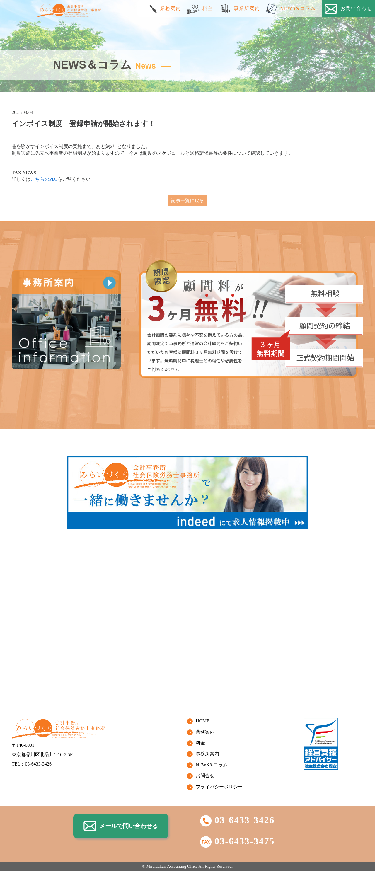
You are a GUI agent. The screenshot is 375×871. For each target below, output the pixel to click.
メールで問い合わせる (120, 826)
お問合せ (205, 775)
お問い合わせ (348, 9)
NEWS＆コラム (212, 764)
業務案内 (165, 9)
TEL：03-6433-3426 (32, 763)
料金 (200, 9)
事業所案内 (239, 8)
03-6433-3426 (237, 820)
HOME (202, 720)
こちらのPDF (44, 179)
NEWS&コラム (291, 8)
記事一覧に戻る (187, 200)
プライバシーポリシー (219, 786)
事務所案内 (207, 753)
